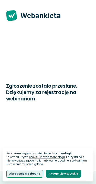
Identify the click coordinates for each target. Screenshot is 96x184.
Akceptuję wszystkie (63, 174)
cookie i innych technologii (47, 157)
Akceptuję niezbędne (24, 174)
